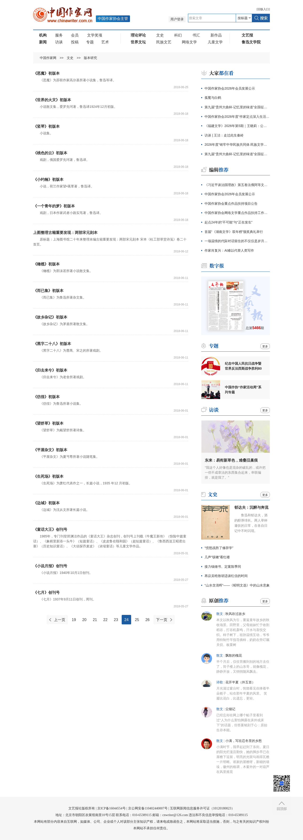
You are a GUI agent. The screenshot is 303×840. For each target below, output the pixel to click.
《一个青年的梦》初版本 (54, 206)
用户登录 (177, 19)
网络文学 (189, 42)
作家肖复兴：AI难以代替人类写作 (229, 250)
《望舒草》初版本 (48, 423)
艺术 (105, 42)
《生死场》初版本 (48, 476)
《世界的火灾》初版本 (52, 100)
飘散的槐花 (233, 655)
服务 (59, 35)
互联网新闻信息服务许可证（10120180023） (202, 808)
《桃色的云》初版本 (50, 153)
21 (95, 620)
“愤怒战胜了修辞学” (219, 548)
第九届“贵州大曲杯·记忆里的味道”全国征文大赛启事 (237, 107)
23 (116, 620)
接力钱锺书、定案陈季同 (223, 566)
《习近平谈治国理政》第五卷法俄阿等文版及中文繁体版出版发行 (237, 185)
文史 (160, 35)
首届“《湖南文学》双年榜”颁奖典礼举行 (234, 232)
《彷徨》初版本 (46, 397)
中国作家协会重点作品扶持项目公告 (231, 203)
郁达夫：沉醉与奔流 (251, 507)
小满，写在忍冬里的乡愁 (243, 741)
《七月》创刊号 (46, 592)
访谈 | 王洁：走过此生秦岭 (224, 135)
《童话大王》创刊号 (50, 529)
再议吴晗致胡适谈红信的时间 (226, 576)
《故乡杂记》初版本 (50, 317)
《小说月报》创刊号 (50, 566)
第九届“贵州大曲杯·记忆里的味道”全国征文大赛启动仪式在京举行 (237, 154)
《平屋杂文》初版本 (50, 450)
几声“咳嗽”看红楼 (217, 557)
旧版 (263, 9)
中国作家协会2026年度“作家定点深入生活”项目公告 (237, 116)
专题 (90, 42)
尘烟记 (230, 709)
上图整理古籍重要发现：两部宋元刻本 (65, 233)
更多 (265, 346)
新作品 (216, 35)
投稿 (75, 42)
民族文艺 (163, 42)
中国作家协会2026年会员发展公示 (230, 88)
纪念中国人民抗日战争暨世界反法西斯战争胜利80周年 (243, 366)
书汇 (196, 35)
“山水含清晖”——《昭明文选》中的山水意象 (237, 585)
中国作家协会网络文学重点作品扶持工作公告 (237, 213)
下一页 (161, 620)
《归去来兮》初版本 (50, 370)
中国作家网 (48, 58)
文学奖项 (94, 35)
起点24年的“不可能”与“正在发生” (228, 222)
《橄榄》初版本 (46, 264)
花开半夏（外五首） (240, 682)
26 (147, 620)
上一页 (59, 620)
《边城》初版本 (46, 503)
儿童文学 (215, 42)
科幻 (178, 35)
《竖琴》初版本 (46, 126)
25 (137, 620)
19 (74, 620)
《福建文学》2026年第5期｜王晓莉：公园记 (237, 126)
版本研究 (90, 58)
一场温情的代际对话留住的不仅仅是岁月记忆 (237, 241)
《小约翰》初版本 (48, 179)
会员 (75, 35)
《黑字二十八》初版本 (52, 344)
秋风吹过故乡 (235, 614)
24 (126, 620)
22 (105, 620)
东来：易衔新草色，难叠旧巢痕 (231, 460)
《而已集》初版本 (48, 291)
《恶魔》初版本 (46, 73)
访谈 (59, 42)
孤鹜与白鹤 (213, 98)
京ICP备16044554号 (111, 808)
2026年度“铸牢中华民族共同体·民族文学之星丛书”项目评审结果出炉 (237, 144)
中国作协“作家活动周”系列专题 (243, 389)
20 (84, 620)
